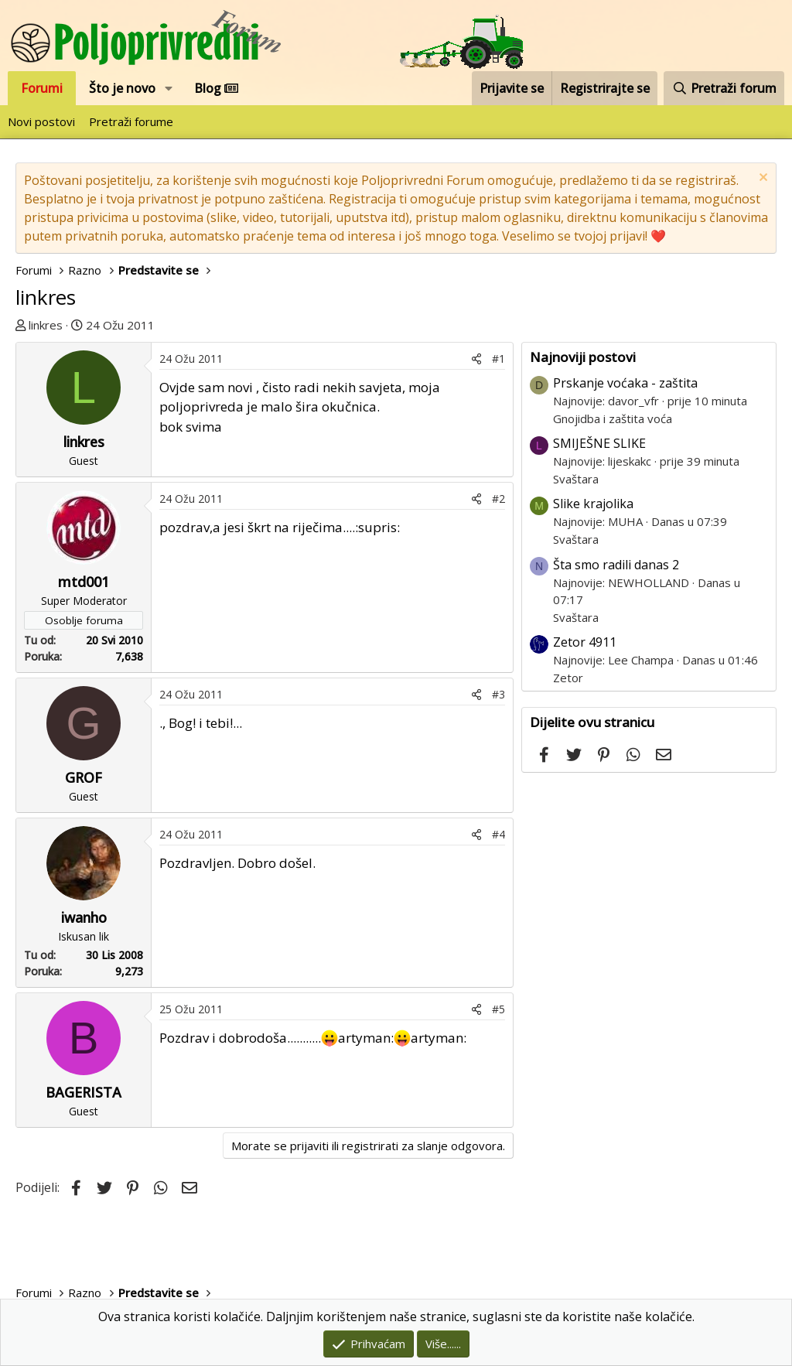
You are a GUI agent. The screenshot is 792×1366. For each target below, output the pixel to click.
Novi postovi (41, 121)
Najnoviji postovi (583, 357)
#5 (498, 1009)
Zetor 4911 (584, 642)
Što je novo (122, 88)
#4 (498, 834)
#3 (498, 694)
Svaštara (576, 479)
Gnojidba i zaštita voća (612, 418)
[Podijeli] (476, 358)
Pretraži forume (131, 121)
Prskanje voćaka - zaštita (625, 382)
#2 (498, 498)
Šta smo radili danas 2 (616, 564)
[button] (169, 88)
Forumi (42, 88)
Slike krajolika (593, 503)
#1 (498, 358)
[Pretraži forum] (724, 88)
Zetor (568, 677)
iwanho (84, 917)
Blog (216, 88)
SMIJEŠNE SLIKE (599, 443)
